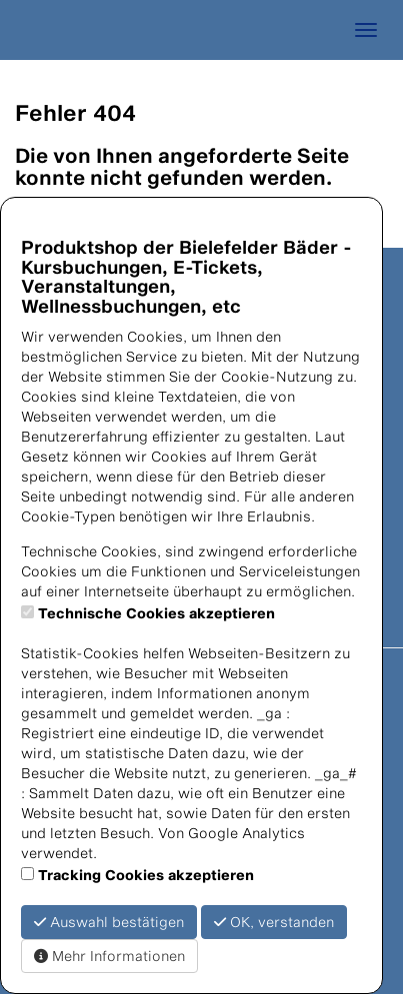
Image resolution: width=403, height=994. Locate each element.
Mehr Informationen (109, 955)
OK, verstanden (274, 921)
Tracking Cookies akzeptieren (146, 874)
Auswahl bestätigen (109, 921)
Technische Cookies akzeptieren (156, 612)
